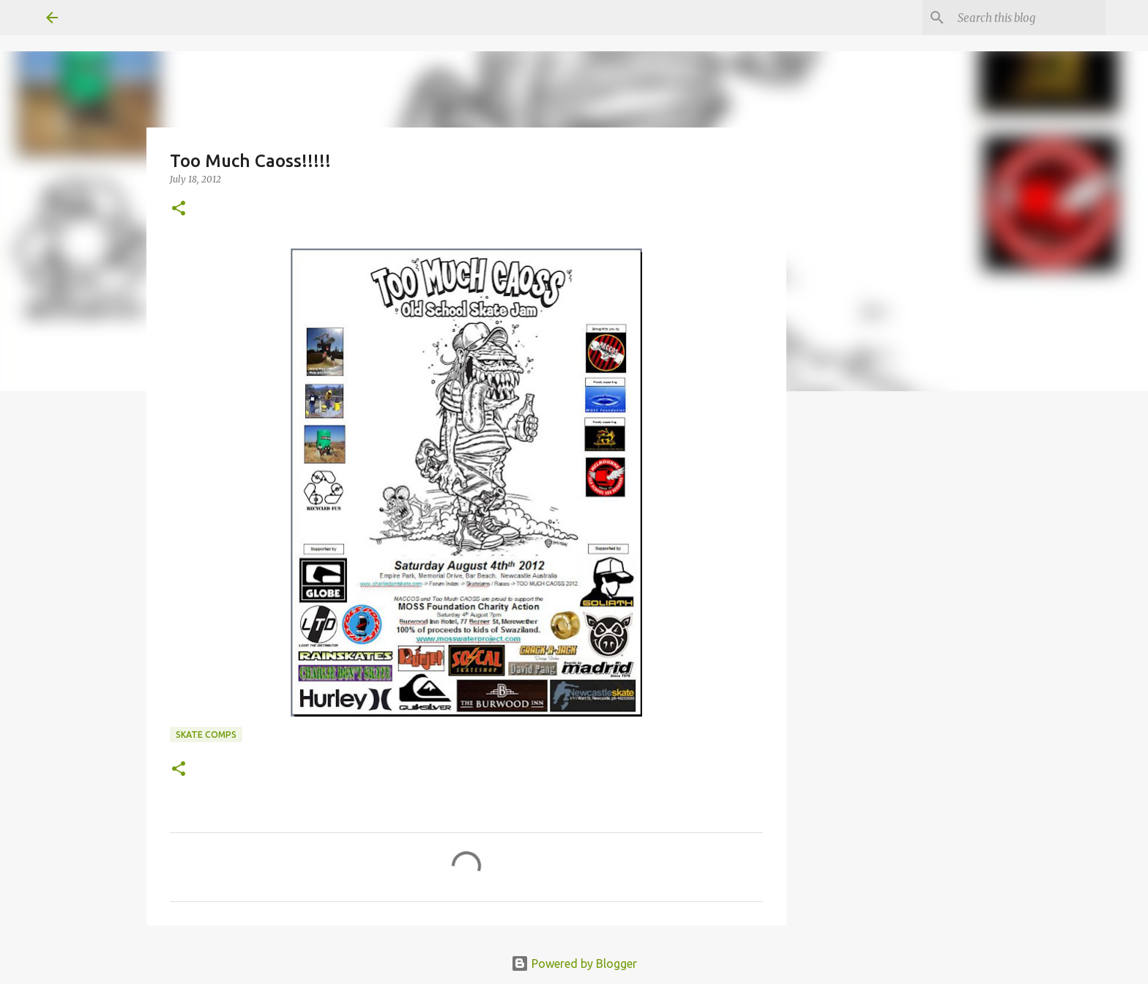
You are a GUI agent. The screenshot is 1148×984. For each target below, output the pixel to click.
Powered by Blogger (574, 963)
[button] (178, 209)
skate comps (206, 734)
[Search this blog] (1029, 17)
